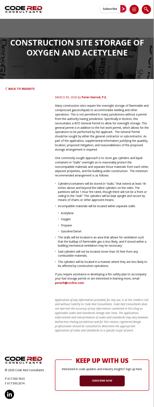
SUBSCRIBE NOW (102, 380)
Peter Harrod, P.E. (94, 97)
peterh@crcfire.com (69, 283)
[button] (136, 9)
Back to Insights (20, 89)
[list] (134, 9)
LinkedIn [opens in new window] (9, 394)
